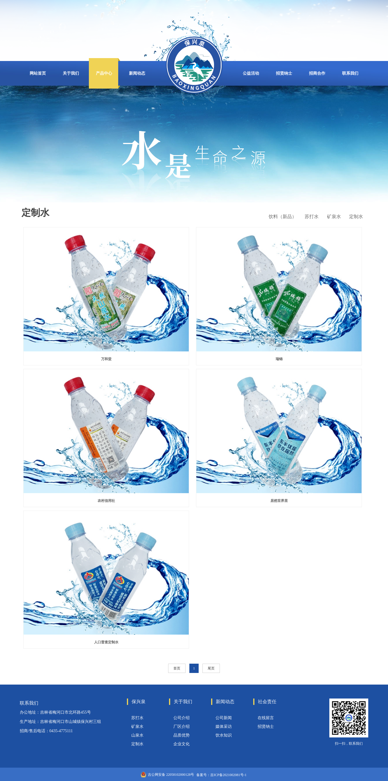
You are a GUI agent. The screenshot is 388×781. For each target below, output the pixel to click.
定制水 (137, 744)
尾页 (211, 668)
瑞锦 (279, 359)
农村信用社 (106, 501)
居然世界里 (279, 501)
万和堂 (106, 359)
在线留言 (266, 718)
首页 (176, 668)
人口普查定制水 (106, 642)
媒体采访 (223, 726)
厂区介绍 (181, 726)
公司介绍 (181, 718)
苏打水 (137, 718)
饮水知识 (223, 735)
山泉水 (137, 735)
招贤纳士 (266, 726)
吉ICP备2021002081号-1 (228, 775)
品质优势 (181, 735)
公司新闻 (223, 718)
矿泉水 (137, 726)
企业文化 (181, 744)
